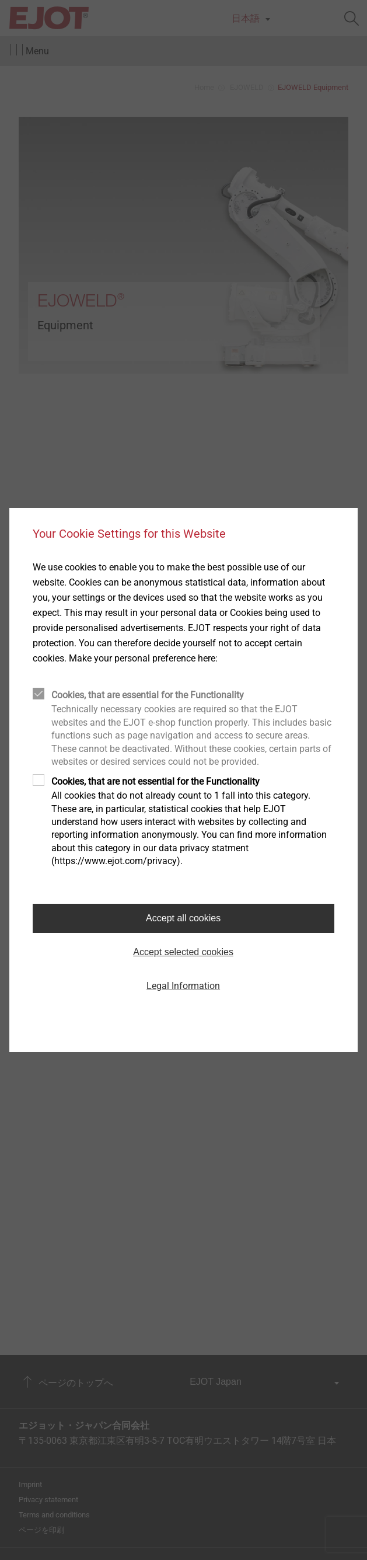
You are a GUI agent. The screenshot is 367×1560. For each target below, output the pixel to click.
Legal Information (183, 985)
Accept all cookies (183, 918)
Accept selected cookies (183, 952)
